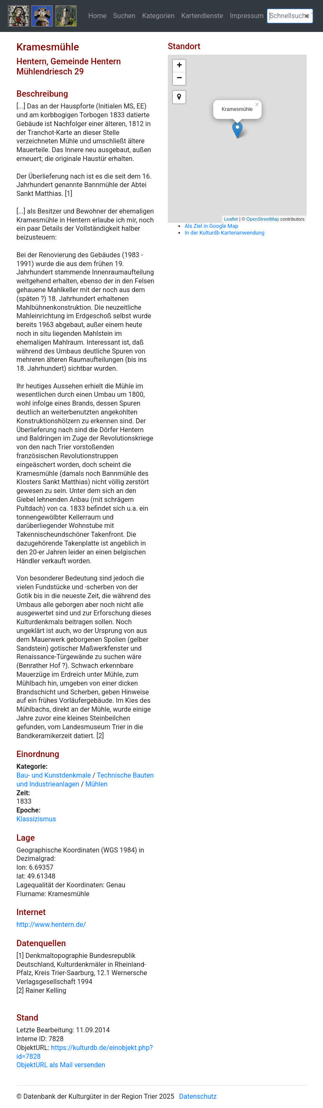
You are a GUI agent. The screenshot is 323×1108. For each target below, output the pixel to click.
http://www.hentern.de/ (51, 925)
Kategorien (158, 15)
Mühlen (96, 784)
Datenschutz (198, 1096)
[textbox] (289, 16)
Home (97, 15)
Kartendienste (202, 15)
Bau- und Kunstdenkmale (53, 775)
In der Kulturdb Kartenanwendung (225, 233)
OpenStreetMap (262, 219)
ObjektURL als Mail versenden (60, 1065)
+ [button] (179, 66)
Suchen (124, 15)
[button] (306, 16)
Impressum (247, 15)
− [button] (179, 78)
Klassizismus (36, 819)
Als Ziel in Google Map (211, 226)
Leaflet (231, 219)
